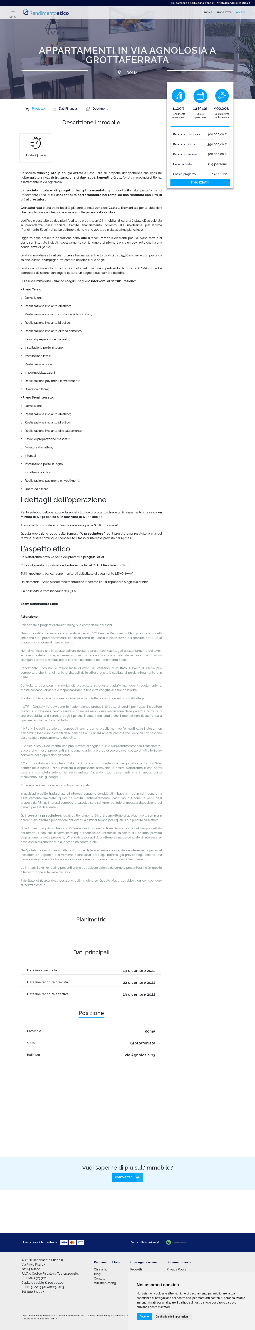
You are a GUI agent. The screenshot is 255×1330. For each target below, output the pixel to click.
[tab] (35, 109)
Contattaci (124, 1177)
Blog (97, 1274)
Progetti (136, 1269)
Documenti (97, 108)
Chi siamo (101, 1269)
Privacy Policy (176, 1269)
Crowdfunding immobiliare (41, 1316)
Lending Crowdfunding (99, 1316)
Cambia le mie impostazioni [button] (172, 1316)
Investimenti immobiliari (71, 1316)
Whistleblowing (105, 1283)
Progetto (35, 108)
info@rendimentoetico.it (233, 3)
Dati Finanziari (65, 108)
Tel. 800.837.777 (33, 1292)
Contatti (99, 1278)
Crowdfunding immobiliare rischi (39, 1319)
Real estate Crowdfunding (126, 1316)
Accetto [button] (144, 1316)
